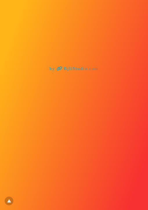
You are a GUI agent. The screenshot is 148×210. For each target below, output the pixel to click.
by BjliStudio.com (74, 68)
